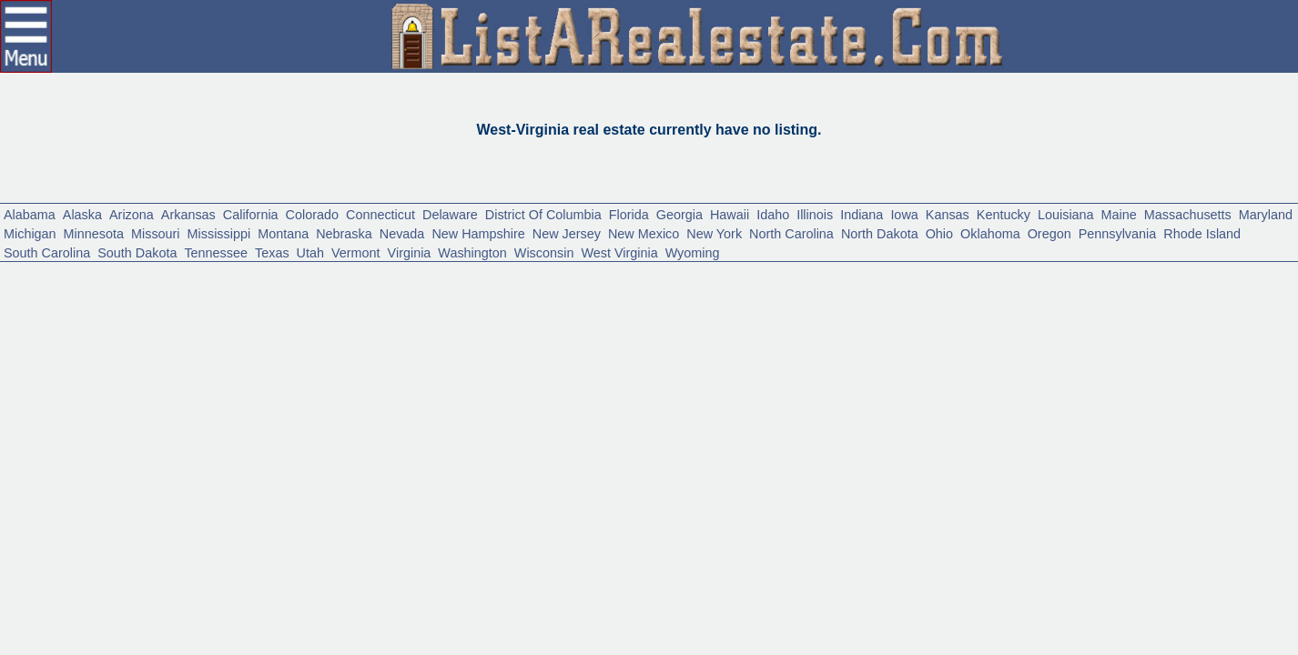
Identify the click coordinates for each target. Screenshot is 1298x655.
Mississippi (604, 315)
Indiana (1080, 290)
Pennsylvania (467, 339)
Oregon (382, 339)
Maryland (291, 315)
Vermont (1075, 339)
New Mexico (1139, 315)
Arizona (164, 290)
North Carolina (58, 339)
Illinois (1022, 290)
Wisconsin (42, 363)
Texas (971, 339)
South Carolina (688, 339)
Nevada (834, 315)
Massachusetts (193, 315)
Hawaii (916, 290)
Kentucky (1256, 290)
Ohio (244, 339)
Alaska (102, 290)
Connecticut (477, 290)
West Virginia (138, 363)
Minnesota (447, 315)
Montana (684, 315)
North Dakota (169, 339)
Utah (1018, 339)
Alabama (37, 290)
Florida (790, 290)
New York (1227, 315)
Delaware (564, 290)
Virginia (1142, 339)
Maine (106, 315)
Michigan (367, 315)
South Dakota (802, 339)
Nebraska (761, 315)
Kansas (1186, 290)
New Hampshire (930, 315)
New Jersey (1042, 315)
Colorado (390, 290)
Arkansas (235, 290)
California (313, 290)
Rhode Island (574, 339)
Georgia (854, 290)
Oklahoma (308, 339)
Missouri (524, 315)
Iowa (1133, 290)
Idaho (969, 290)
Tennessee (901, 339)
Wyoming (229, 363)
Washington (1221, 339)
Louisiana (40, 315)
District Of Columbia (682, 290)
